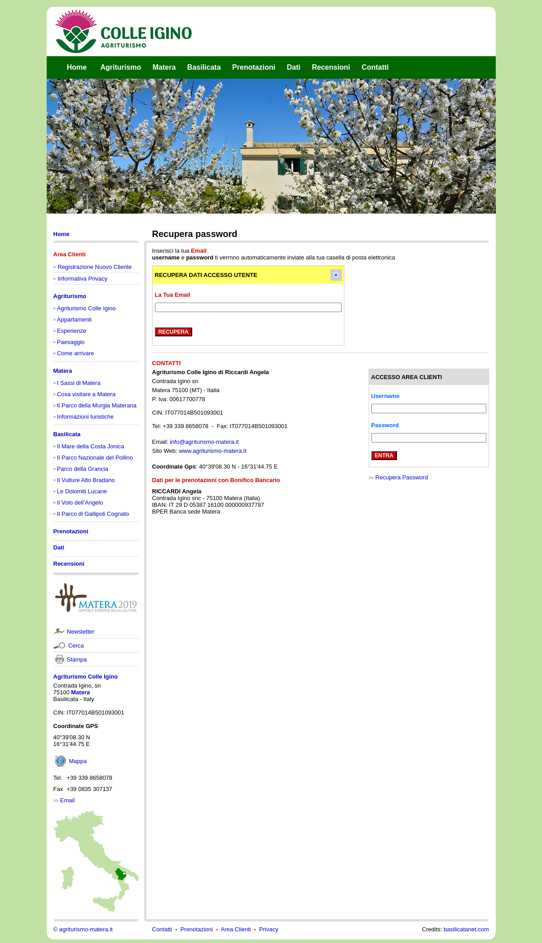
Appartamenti (74, 319)
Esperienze (71, 330)
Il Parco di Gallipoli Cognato (93, 513)
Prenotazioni (197, 929)
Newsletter (80, 631)
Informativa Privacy (83, 278)
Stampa (77, 659)
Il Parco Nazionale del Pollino (95, 457)
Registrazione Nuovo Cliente (95, 267)
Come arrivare (75, 353)
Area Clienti (236, 929)
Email (67, 800)
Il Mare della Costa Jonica (90, 446)
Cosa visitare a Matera (86, 394)
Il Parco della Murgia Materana (97, 405)
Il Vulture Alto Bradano (86, 480)
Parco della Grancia (82, 468)
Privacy (268, 929)
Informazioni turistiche (85, 416)
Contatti (162, 929)
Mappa (78, 761)
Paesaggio (70, 342)
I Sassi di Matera (79, 383)
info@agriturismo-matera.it (204, 441)
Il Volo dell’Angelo (80, 502)
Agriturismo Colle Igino (86, 308)
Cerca (75, 645)
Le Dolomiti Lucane (82, 491)
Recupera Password (401, 477)
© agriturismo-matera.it (83, 929)
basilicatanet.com (466, 929)
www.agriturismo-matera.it (212, 450)
